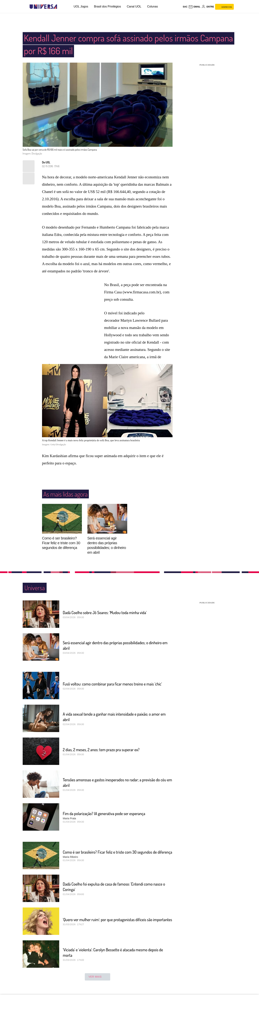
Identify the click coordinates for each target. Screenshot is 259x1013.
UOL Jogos (81, 6)
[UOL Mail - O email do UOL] (194, 7)
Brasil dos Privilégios (107, 6)
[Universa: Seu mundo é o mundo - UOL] (43, 6)
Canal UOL (134, 6)
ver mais (97, 977)
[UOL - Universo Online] (60, 6)
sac (185, 6)
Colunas (152, 6)
